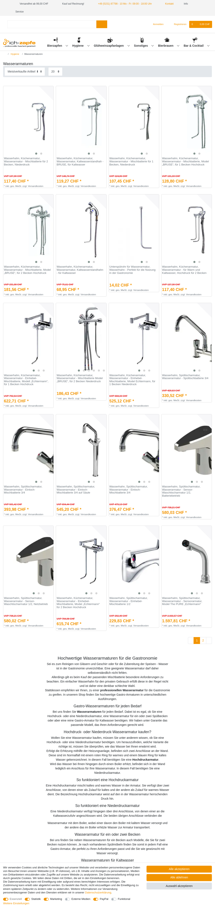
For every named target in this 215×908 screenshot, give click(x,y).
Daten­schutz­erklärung (98, 892)
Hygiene (78, 45)
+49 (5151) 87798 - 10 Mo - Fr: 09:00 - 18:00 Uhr (125, 3)
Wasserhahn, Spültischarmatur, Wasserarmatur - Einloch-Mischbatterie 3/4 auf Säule (76, 489)
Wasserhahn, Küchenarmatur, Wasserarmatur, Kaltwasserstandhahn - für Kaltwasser (80, 269)
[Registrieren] (178, 24)
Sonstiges (141, 45)
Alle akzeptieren (179, 869)
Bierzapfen (55, 45)
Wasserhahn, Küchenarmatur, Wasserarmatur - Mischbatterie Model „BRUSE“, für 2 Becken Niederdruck (80, 378)
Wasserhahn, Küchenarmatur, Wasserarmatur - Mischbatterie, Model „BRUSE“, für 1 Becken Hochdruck (185, 161)
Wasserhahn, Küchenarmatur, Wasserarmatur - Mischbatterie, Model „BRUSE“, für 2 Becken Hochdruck (27, 269)
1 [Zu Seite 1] (197, 640)
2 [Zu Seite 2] (203, 640)
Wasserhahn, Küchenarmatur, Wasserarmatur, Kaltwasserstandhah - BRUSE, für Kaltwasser (80, 161)
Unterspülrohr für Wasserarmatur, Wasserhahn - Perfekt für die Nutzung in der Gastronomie (132, 269)
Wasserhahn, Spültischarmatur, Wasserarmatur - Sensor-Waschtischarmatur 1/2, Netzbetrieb (26, 601)
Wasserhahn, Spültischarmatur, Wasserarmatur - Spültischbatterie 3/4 (185, 377)
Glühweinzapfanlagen (109, 45)
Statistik (36, 898)
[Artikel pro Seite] (55, 72)
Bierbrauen (166, 45)
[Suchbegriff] (51, 24)
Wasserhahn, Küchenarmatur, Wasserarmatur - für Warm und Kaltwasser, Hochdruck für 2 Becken (184, 269)
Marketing (56, 898)
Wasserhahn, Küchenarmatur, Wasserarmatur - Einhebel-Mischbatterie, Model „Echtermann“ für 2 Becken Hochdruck (78, 603)
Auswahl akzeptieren (179, 886)
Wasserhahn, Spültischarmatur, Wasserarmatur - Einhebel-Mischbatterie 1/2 (128, 601)
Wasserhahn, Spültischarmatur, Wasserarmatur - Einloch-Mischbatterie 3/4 (23, 489)
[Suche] (101, 24)
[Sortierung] (25, 72)
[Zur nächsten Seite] (209, 640)
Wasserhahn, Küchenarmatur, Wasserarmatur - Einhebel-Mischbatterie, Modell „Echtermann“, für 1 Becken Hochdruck (26, 380)
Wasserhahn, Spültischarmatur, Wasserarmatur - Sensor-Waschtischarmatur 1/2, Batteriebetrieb (181, 491)
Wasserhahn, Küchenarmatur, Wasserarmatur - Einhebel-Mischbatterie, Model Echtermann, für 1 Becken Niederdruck (132, 380)
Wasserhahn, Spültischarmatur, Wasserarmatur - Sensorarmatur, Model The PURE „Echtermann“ (182, 601)
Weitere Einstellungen (16, 903)
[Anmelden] (156, 24)
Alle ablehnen (179, 877)
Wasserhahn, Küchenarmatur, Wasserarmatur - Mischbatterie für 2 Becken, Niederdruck (26, 161)
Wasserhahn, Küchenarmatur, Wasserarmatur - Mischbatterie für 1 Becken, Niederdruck (131, 161)
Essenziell (16, 898)
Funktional (124, 898)
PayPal (104, 898)
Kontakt (168, 3)
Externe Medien (80, 898)
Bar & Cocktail (194, 45)
